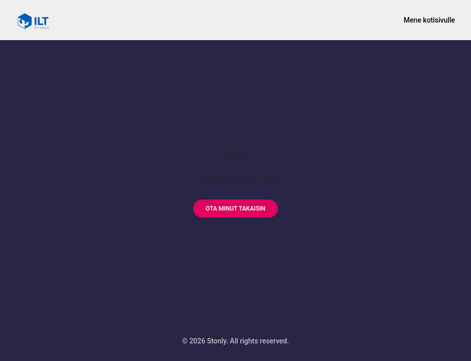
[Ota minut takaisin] (235, 209)
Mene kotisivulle (429, 20)
